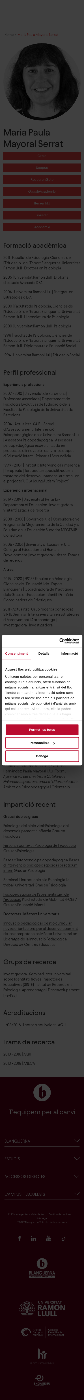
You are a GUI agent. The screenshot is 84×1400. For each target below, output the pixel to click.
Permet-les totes (42, 729)
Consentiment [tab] (16, 653)
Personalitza (42, 743)
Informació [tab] (69, 653)
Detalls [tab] (44, 653)
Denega (42, 756)
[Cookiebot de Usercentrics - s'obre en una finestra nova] (60, 641)
